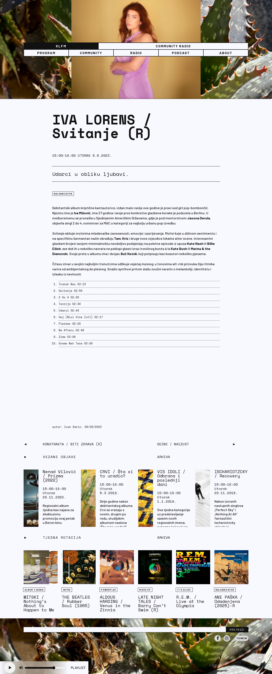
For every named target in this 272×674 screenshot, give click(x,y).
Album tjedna (34, 589)
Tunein (241, 638)
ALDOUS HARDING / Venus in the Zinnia (115, 603)
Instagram (227, 641)
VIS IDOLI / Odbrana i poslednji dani (171, 477)
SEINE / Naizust (173, 444)
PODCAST (181, 53)
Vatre (67, 589)
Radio (136, 53)
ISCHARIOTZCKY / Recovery (231, 473)
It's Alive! (184, 589)
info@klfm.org (34, 642)
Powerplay (108, 589)
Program (46, 53)
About (225, 53)
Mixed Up (145, 589)
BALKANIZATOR (63, 193)
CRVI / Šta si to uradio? (116, 473)
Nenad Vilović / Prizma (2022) (59, 475)
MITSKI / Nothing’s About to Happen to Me (39, 603)
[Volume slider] (44, 668)
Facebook (217, 641)
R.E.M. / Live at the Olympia (190, 601)
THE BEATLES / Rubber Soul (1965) (76, 601)
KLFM (61, 46)
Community (91, 53)
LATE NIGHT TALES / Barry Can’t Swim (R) (152, 603)
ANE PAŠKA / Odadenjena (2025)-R (228, 601)
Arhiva (163, 537)
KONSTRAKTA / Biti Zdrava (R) (72, 444)
